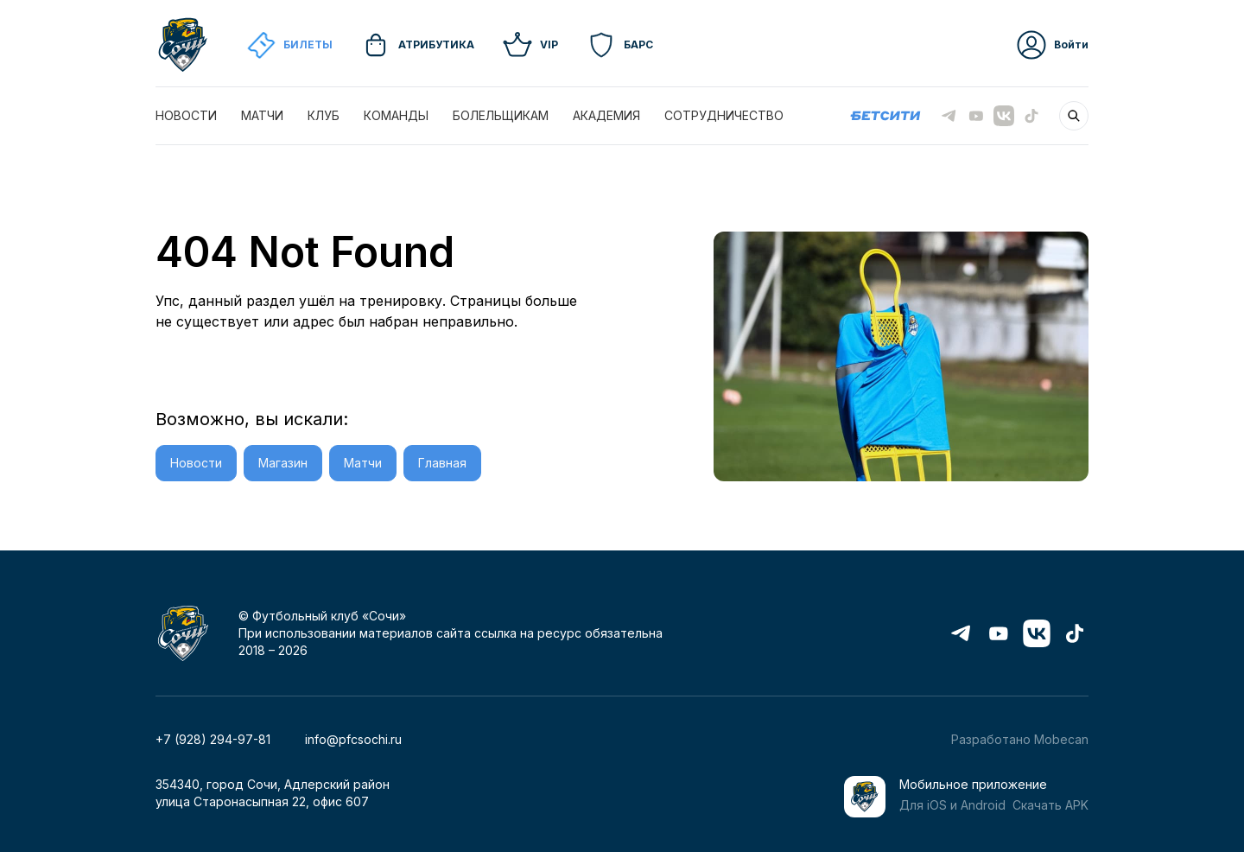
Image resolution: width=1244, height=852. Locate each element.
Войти (1052, 44)
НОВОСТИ (186, 115)
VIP (530, 44)
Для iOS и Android (952, 805)
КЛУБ (324, 115)
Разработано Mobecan (1019, 739)
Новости (196, 462)
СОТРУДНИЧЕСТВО (724, 115)
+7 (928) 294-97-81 (213, 739)
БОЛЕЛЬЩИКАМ (501, 115)
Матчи (363, 462)
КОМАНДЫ (396, 115)
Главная (442, 462)
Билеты (289, 44)
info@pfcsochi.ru (353, 739)
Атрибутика (417, 44)
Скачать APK (1050, 805)
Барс (619, 44)
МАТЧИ (262, 115)
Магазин (283, 462)
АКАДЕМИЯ (606, 115)
